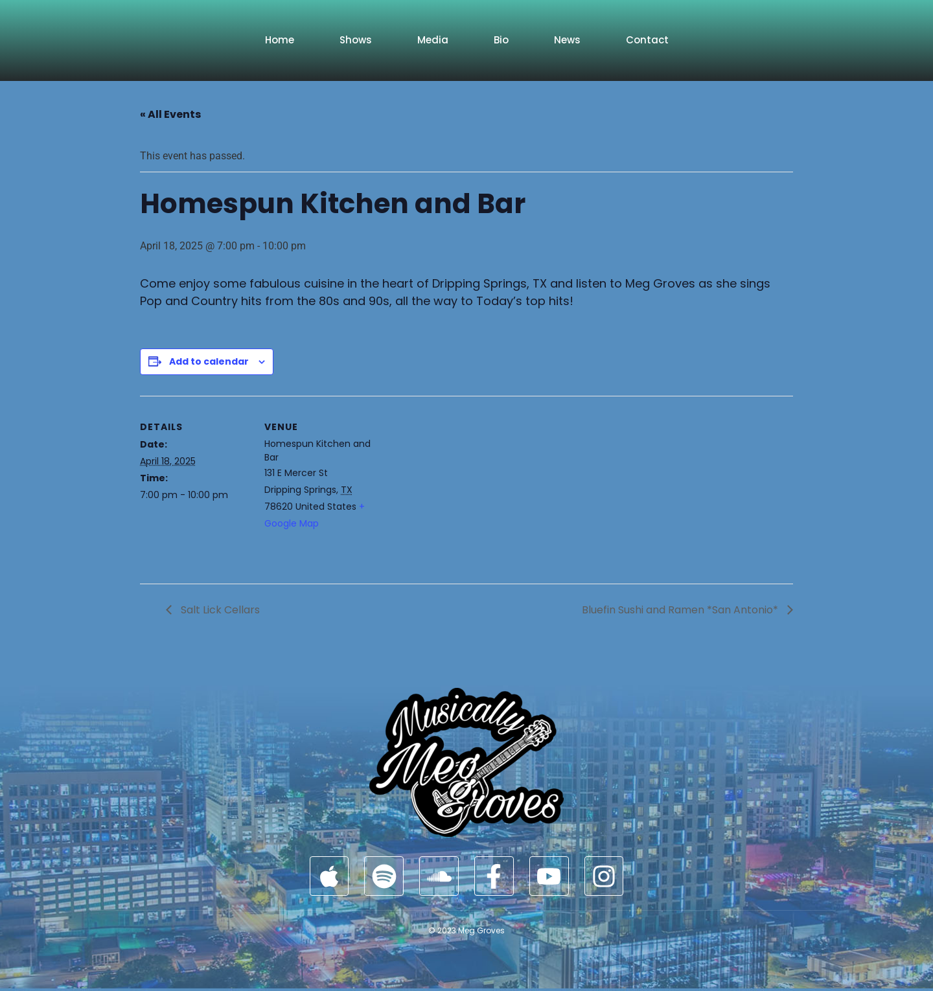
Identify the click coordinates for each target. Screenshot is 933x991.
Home (279, 40)
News (567, 40)
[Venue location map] (457, 485)
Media (432, 40)
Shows (356, 40)
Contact (647, 40)
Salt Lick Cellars (219, 609)
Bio (501, 40)
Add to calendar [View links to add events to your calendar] (209, 361)
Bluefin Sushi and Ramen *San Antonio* (681, 609)
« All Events (170, 114)
